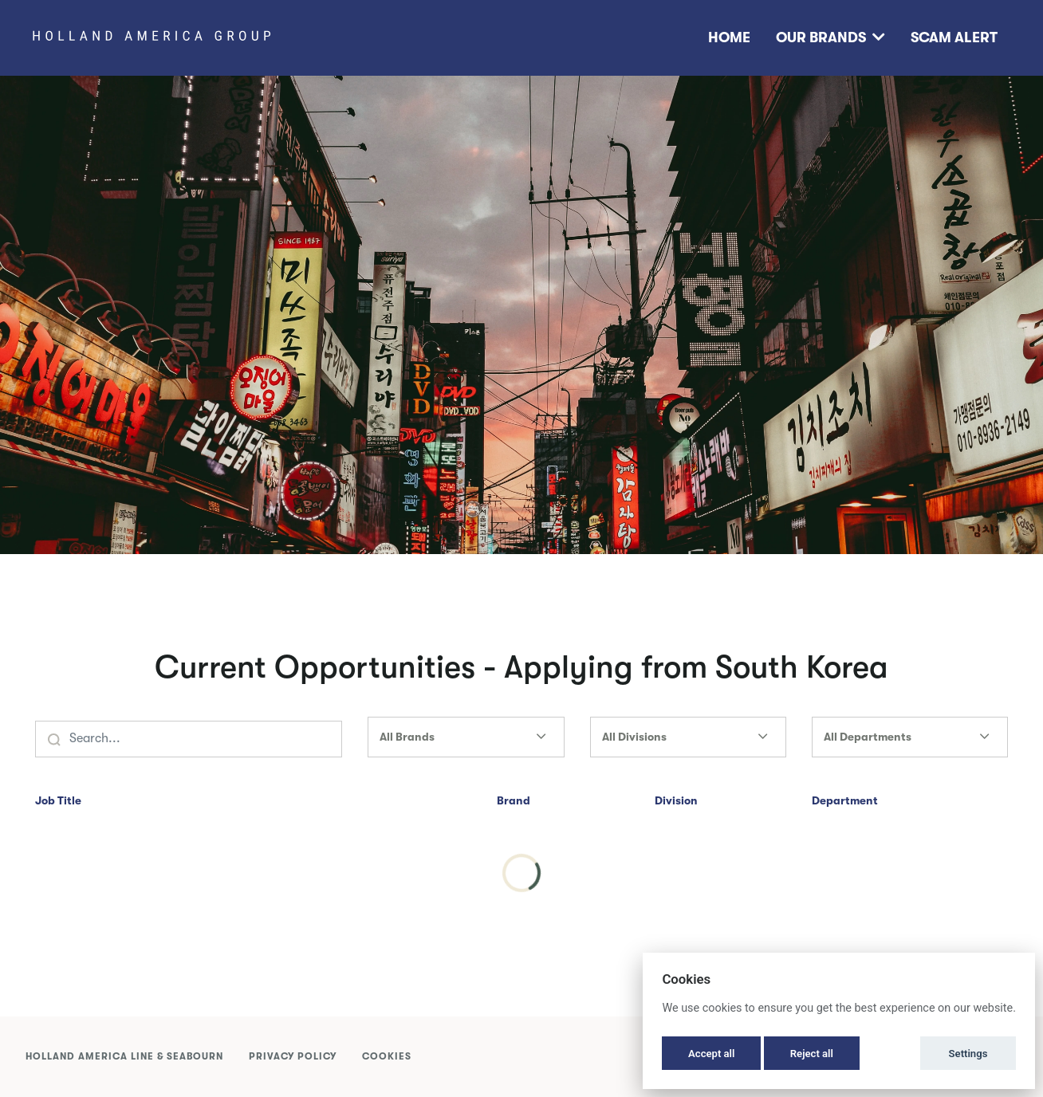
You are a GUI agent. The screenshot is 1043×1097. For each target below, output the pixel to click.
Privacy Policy (293, 1056)
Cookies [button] (386, 1056)
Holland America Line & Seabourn (124, 1056)
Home (729, 37)
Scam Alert (954, 37)
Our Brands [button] (830, 37)
